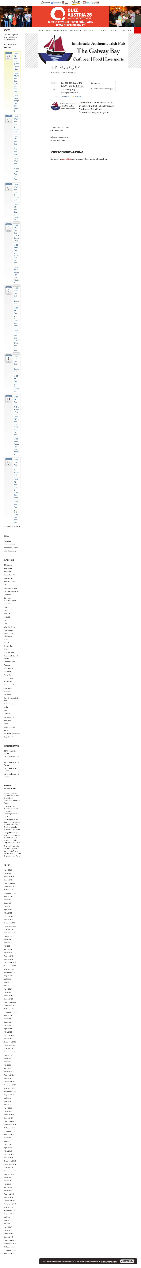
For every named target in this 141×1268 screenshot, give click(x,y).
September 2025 (10, 893)
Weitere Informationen (109, 1261)
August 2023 (8, 976)
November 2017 (10, 1204)
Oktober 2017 (9, 1207)
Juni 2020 (7, 1101)
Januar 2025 (8, 919)
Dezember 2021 (10, 1042)
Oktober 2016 (9, 1247)
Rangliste (7, 675)
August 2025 (8, 896)
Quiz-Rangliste (90, 30)
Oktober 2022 (9, 1009)
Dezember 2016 (10, 1240)
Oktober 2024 (9, 929)
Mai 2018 (7, 1184)
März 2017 (8, 1230)
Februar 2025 (9, 916)
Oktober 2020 (9, 1088)
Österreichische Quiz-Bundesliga (53, 30)
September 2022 (10, 1012)
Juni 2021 (7, 1062)
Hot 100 (7, 617)
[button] (102, 89)
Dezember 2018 (10, 1161)
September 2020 (10, 1091)
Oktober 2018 (9, 1167)
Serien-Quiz (8, 678)
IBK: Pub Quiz (83, 129)
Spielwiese (8, 688)
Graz (6, 610)
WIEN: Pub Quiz (83, 139)
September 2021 (10, 1052)
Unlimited (8, 714)
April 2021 (8, 1068)
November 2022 (10, 1005)
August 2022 (8, 1015)
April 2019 (8, 1148)
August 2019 (8, 1134)
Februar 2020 (9, 1115)
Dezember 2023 (10, 962)
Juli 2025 (7, 900)
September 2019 (10, 1131)
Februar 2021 (9, 1075)
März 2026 (8, 873)
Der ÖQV (114, 30)
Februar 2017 (9, 1234)
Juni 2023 (7, 982)
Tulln (6, 707)
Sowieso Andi (9, 685)
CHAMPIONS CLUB (11, 591)
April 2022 (8, 1029)
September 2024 (10, 933)
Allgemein (8, 568)
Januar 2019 (8, 1158)
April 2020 (8, 1108)
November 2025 (10, 886)
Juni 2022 (7, 1022)
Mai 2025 (7, 906)
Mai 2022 (7, 1025)
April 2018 (8, 1187)
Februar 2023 (9, 996)
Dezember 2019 (10, 1121)
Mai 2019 (7, 1144)
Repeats (80, 86)
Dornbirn (7, 595)
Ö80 (5, 639)
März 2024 (8, 953)
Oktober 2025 (9, 890)
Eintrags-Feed (9, 544)
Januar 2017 (8, 1237)
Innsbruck (66, 96)
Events (102, 30)
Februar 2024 (9, 956)
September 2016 (10, 1250)
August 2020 (8, 1095)
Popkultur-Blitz (9, 662)
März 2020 (8, 1111)
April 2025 (8, 910)
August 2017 (8, 1214)
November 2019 (10, 1124)
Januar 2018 (8, 1197)
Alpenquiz (8, 571)
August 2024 (8, 936)
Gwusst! (7, 614)
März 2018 (8, 1191)
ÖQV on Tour (9, 652)
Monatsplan (8, 630)
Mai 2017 (7, 1224)
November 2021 (10, 1045)
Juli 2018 (7, 1177)
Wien (6, 724)
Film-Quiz (8, 604)
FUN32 (7, 607)
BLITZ (6, 585)
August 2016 (8, 1253)
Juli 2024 (7, 939)
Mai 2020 (7, 1105)
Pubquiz (77, 96)
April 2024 (8, 949)
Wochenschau (9, 727)
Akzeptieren (127, 1261)
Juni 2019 (7, 1141)
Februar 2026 (9, 877)
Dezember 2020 (10, 1082)
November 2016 (10, 1244)
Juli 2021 (7, 1058)
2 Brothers (8, 565)
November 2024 (10, 926)
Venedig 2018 (9, 717)
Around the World (10, 575)
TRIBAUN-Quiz (9, 704)
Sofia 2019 (8, 681)
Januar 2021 (8, 1078)
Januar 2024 (8, 959)
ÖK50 (6, 643)
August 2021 (8, 1055)
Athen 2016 (8, 578)
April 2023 (8, 989)
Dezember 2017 (10, 1201)
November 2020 (10, 1085)
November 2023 (10, 966)
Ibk (5, 620)
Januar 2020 (8, 1118)
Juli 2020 (7, 1098)
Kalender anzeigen (12, 527)
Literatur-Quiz (9, 627)
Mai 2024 (7, 946)
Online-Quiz (8, 646)
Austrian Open (9, 581)
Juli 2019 (7, 1138)
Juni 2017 (7, 1220)
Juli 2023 (7, 979)
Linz (5, 624)
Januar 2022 (8, 1039)
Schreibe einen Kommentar (64, 72)
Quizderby (8, 672)
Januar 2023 (8, 999)
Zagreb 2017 (8, 737)
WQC (6, 730)
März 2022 (8, 1032)
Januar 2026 (8, 880)
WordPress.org (10, 551)
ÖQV (7, 30)
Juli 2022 (7, 1019)
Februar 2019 (9, 1154)
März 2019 (8, 1151)
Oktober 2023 (9, 969)
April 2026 (8, 870)
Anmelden (127, 30)
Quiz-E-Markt (75, 30)
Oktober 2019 (9, 1128)
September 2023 (10, 972)
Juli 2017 (7, 1217)
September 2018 (10, 1171)
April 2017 (8, 1227)
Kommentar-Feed (11, 548)
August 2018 (8, 1174)
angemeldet (65, 158)
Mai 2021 (7, 1065)
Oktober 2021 (9, 1048)
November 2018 (10, 1164)
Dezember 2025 (10, 883)
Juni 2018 (7, 1181)
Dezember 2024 (10, 923)
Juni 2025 (7, 903)
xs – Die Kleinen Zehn (12, 734)
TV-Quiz (7, 710)
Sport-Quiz (8, 691)
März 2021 (8, 1072)
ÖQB (6, 649)
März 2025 (8, 913)
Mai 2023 (7, 986)
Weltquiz (7, 720)
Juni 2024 (7, 943)
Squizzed (7, 695)
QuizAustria (8, 668)
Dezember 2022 (10, 1002)
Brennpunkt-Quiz (10, 588)
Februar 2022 (9, 1035)
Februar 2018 (9, 1194)
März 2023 (8, 992)
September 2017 (10, 1210)
